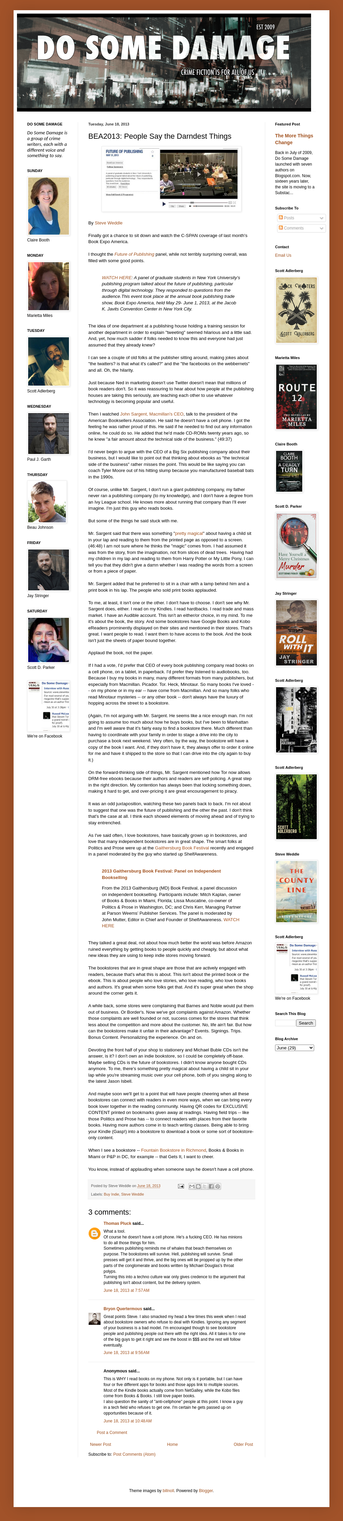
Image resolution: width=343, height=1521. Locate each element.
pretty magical (189, 533)
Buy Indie (111, 1194)
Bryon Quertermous (123, 1308)
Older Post (243, 1444)
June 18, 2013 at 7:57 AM (126, 1290)
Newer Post (100, 1444)
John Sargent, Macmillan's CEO (152, 414)
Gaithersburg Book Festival (182, 847)
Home (172, 1444)
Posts (286, 218)
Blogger (206, 1490)
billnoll (168, 1490)
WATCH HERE (116, 277)
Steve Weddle (109, 222)
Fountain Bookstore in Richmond (173, 1150)
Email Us (283, 255)
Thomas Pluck (117, 1223)
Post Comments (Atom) (134, 1454)
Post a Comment (112, 1432)
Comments (291, 228)
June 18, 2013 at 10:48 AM (128, 1421)
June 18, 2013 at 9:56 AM (126, 1352)
